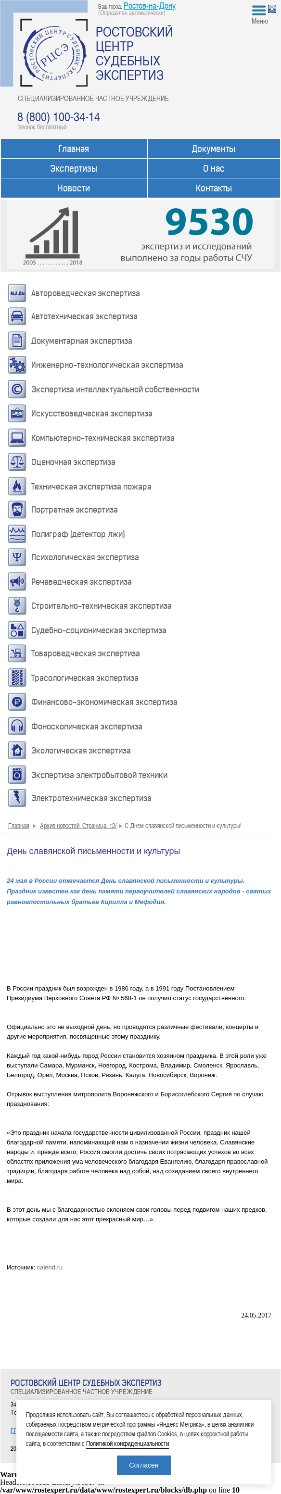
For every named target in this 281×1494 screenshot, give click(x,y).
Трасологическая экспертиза (85, 678)
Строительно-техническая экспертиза (101, 606)
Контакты (214, 188)
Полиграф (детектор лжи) (78, 534)
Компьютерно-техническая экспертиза (103, 438)
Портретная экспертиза (74, 509)
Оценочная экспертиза (73, 462)
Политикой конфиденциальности (127, 1443)
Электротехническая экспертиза (91, 798)
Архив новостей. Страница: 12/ (78, 825)
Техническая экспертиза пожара (91, 486)
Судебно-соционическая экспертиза (98, 630)
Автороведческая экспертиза (85, 293)
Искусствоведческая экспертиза (92, 413)
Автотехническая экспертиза (84, 316)
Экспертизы (74, 168)
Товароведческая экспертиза (85, 653)
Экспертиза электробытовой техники (99, 775)
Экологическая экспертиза (81, 750)
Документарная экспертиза (81, 341)
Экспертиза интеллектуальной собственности (115, 389)
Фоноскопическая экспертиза (86, 726)
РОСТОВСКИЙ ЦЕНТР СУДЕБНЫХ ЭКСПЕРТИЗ (134, 53)
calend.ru (50, 1267)
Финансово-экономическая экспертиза (104, 702)
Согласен (143, 1465)
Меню (260, 20)
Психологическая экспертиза (85, 557)
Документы (213, 148)
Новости (74, 188)
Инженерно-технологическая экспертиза (107, 365)
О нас (214, 168)
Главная (73, 148)
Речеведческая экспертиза (81, 582)
